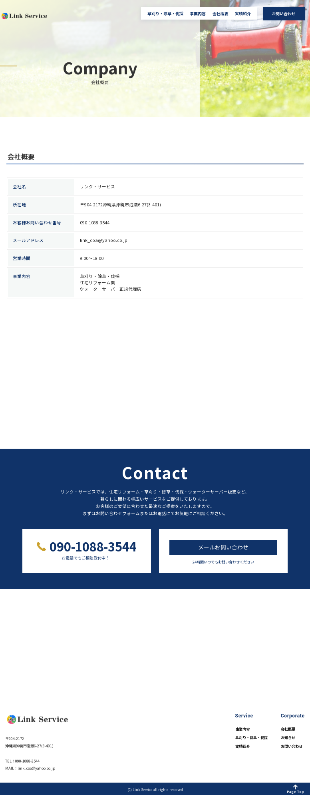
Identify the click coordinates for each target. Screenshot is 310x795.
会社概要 (221, 14)
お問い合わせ (284, 13)
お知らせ (288, 736)
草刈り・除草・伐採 (165, 14)
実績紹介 (243, 14)
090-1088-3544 (92, 546)
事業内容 (198, 14)
